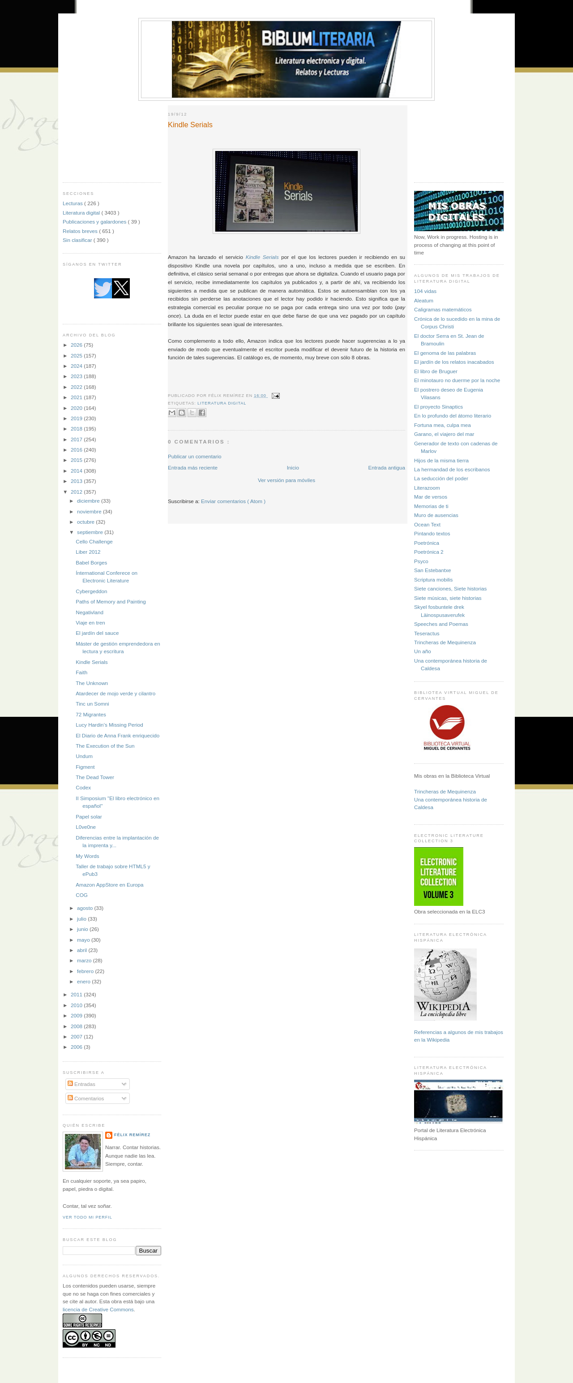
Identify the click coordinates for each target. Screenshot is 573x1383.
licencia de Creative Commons (98, 1309)
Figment (85, 767)
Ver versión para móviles (286, 480)
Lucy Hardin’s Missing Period (109, 725)
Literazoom (427, 488)
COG (82, 895)
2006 (77, 1047)
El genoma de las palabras (445, 353)
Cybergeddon (91, 591)
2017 (77, 439)
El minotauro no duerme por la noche (457, 380)
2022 (77, 387)
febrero (86, 971)
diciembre (89, 501)
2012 (77, 492)
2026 (77, 345)
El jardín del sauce (97, 633)
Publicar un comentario (195, 456)
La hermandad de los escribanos (452, 469)
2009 (77, 1015)
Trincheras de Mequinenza (445, 642)
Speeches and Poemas (441, 624)
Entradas (81, 1084)
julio (82, 919)
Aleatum (423, 300)
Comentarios (86, 1098)
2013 (77, 481)
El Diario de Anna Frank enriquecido (117, 735)
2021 (77, 397)
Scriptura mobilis (433, 579)
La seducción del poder (441, 478)
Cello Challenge (94, 541)
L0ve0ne (86, 827)
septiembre (90, 532)
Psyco (421, 561)
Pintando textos (432, 533)
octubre (86, 522)
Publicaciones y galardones (95, 221)
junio (83, 929)
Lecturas (73, 203)
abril (82, 950)
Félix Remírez (132, 1135)
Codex (83, 787)
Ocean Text (427, 524)
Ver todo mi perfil (87, 1217)
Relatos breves (81, 231)
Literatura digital (82, 212)
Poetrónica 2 (429, 552)
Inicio (293, 467)
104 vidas (425, 291)
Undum (84, 756)
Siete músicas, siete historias (448, 598)
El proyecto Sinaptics (438, 406)
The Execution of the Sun (105, 746)
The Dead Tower (95, 777)
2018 (77, 428)
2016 (77, 449)
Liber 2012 (88, 552)
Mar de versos (430, 497)
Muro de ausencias (436, 515)
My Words (87, 856)
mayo (84, 940)
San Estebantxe (432, 570)
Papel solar (89, 816)
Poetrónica (426, 543)
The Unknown (92, 683)
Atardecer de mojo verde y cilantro (115, 693)
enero (84, 981)
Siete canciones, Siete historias (450, 588)
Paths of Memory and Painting (111, 601)
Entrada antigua (386, 467)
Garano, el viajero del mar (444, 434)
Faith (81, 672)
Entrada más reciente (193, 467)
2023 (77, 376)
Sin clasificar (78, 240)
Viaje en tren (90, 622)
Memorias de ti (431, 506)
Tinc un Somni (92, 704)
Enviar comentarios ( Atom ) (233, 501)
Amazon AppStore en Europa (109, 885)
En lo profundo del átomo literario (452, 415)
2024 (77, 366)
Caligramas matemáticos (443, 309)
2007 (77, 1036)
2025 (77, 355)
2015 (77, 460)
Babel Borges (91, 562)
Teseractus (427, 633)
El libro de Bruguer (436, 371)
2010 (77, 1005)
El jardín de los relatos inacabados (454, 362)
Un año (422, 651)
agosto (85, 908)
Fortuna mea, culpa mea (442, 425)
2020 (77, 408)
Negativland (89, 612)
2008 (77, 1026)
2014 (77, 471)
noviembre (90, 511)
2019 (77, 418)
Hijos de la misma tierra (441, 460)
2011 (77, 994)
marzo (85, 960)
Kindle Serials (91, 662)
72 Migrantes (91, 714)
